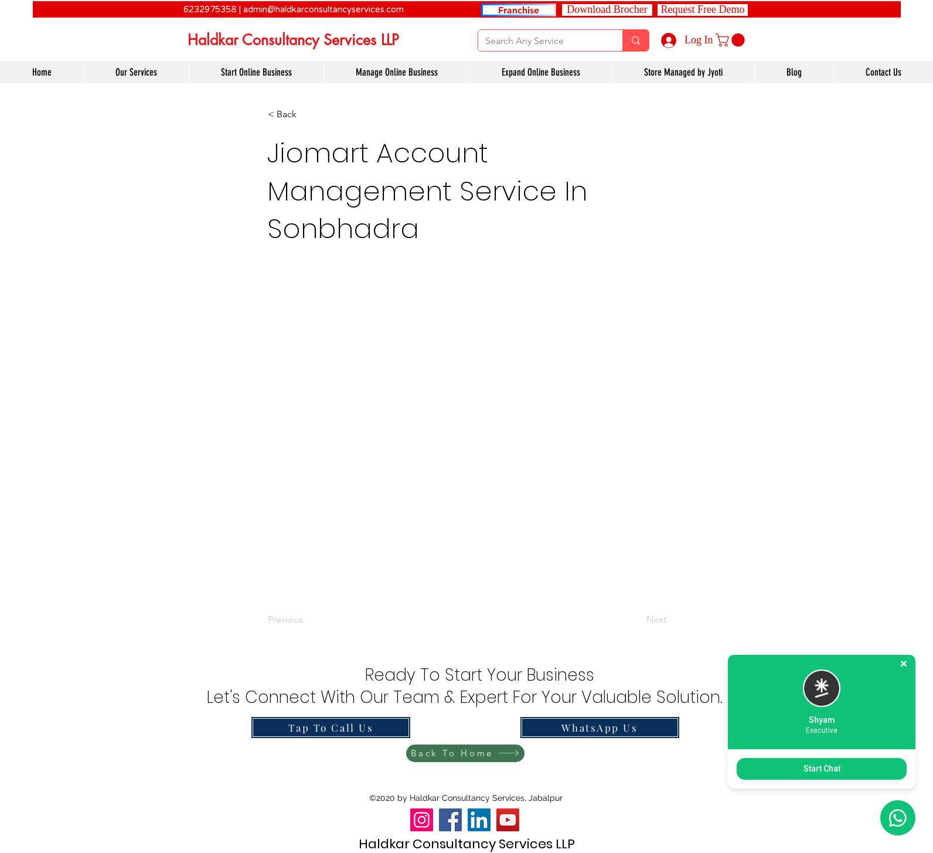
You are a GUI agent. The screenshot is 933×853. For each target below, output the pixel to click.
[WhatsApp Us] (600, 727)
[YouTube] (507, 819)
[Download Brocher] (607, 10)
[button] (702, 10)
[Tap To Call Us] (331, 727)
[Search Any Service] (541, 41)
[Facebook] (450, 819)
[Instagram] (421, 819)
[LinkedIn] (479, 819)
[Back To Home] (465, 753)
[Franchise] (518, 10)
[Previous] (306, 620)
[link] (732, 39)
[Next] (637, 620)
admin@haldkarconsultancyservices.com (323, 9)
